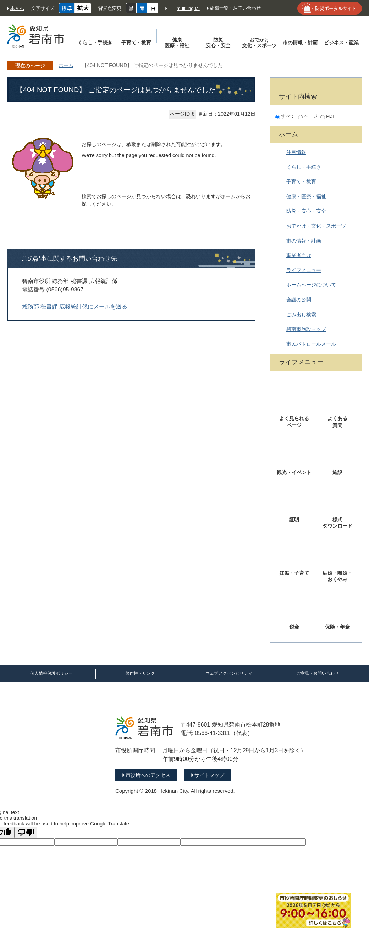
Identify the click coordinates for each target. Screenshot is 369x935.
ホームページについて (311, 285)
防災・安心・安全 (306, 211)
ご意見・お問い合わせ (317, 673)
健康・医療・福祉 (306, 196)
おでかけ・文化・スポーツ (316, 226)
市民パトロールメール (311, 344)
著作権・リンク (140, 673)
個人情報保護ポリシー (51, 673)
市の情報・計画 (303, 241)
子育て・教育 (301, 181)
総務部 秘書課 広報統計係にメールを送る (74, 307)
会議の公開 (298, 299)
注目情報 (296, 152)
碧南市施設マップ (306, 329)
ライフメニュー (303, 270)
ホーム (66, 65)
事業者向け (298, 255)
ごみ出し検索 (301, 314)
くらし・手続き (303, 167)
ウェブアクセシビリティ (228, 673)
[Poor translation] (26, 832)
